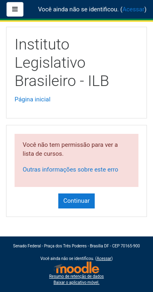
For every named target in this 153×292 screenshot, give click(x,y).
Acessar (133, 9)
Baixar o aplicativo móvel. (76, 282)
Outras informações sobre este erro (70, 169)
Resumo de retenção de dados (76, 276)
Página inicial (33, 99)
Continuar (77, 200)
